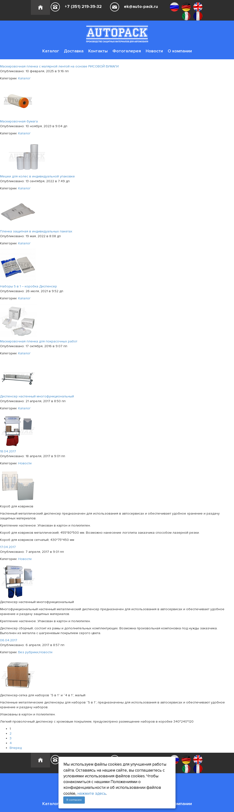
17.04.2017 (8, 547)
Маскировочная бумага (19, 121)
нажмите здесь (91, 793)
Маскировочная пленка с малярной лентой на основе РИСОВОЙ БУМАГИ (59, 66)
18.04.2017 (8, 451)
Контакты (98, 51)
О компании (180, 51)
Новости (154, 51)
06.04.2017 (8, 640)
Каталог (50, 51)
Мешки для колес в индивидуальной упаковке (37, 176)
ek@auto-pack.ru (141, 6)
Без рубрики (28, 652)
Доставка (74, 51)
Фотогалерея (126, 51)
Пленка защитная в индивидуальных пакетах (36, 231)
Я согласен (74, 800)
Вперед (16, 748)
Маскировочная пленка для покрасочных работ (38, 341)
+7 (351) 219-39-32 (83, 6)
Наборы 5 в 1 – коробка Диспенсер (28, 286)
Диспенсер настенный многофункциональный (37, 396)
